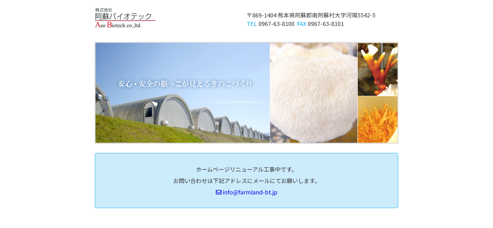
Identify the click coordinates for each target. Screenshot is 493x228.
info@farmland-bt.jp (246, 192)
